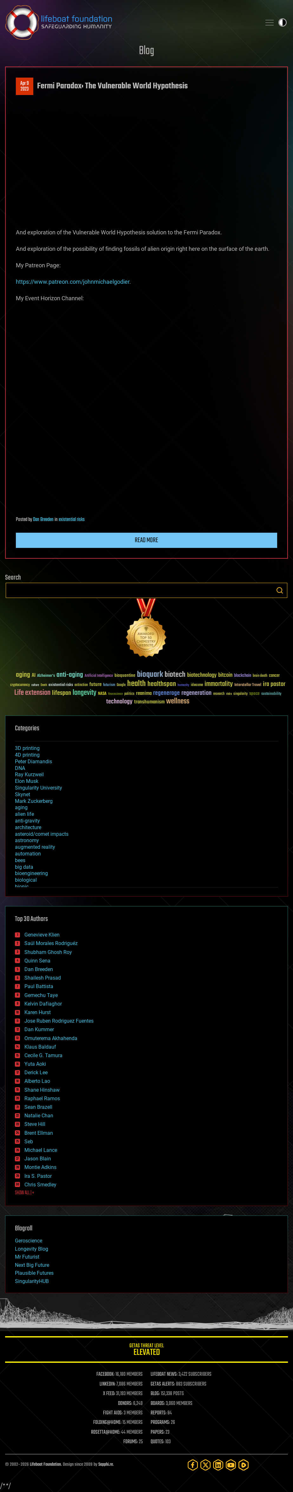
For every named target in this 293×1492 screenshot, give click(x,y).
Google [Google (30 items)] (121, 685)
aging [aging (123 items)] (23, 675)
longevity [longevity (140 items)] (84, 693)
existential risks (72, 520)
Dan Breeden (43, 520)
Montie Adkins (40, 1167)
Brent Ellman (38, 1133)
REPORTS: (158, 1413)
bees (20, 860)
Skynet (22, 794)
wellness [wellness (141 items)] (177, 701)
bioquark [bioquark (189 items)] (150, 674)
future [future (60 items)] (95, 685)
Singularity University (38, 788)
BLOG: (155, 1394)
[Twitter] (205, 1464)
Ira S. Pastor (38, 1176)
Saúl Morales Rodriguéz (51, 943)
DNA (20, 768)
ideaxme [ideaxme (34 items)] (197, 685)
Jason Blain (37, 1159)
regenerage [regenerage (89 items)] (166, 693)
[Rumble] (243, 1464)
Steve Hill (34, 1124)
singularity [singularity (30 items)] (240, 694)
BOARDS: (158, 1404)
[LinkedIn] (218, 1464)
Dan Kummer (39, 1029)
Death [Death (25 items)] (44, 685)
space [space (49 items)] (254, 693)
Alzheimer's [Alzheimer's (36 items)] (46, 676)
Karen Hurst (37, 1012)
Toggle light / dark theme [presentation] (282, 22)
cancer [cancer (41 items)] (274, 675)
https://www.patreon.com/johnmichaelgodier (72, 281)
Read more (146, 540)
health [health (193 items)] (136, 684)
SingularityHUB (32, 1281)
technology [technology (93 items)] (119, 702)
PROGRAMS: (160, 1423)
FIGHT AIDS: (113, 1413)
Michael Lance (40, 1150)
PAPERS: (158, 1432)
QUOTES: (157, 1442)
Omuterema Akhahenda (50, 1038)
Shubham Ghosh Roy (48, 952)
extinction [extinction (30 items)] (81, 685)
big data (24, 867)
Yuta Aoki (35, 1064)
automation (28, 854)
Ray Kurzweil (29, 774)
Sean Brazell (38, 1107)
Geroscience (28, 1241)
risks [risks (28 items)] (229, 694)
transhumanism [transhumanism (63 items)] (149, 702)
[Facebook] (193, 1464)
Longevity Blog (31, 1249)
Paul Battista (38, 986)
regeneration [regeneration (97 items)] (196, 693)
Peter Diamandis (33, 762)
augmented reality (35, 847)
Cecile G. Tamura (43, 1055)
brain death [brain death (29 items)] (260, 676)
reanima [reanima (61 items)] (144, 693)
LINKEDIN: (107, 1384)
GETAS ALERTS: (163, 1384)
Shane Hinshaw (42, 1090)
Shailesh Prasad (42, 978)
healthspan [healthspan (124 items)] (161, 684)
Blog (146, 51)
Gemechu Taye (41, 995)
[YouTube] (231, 1464)
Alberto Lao (37, 1081)
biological (26, 880)
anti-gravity (27, 821)
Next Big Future (32, 1265)
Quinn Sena (37, 961)
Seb (28, 1142)
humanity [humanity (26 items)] (183, 685)
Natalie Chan (38, 1116)
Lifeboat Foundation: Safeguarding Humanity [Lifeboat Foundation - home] (130, 22)
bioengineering (31, 873)
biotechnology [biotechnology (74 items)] (202, 675)
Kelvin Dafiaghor (43, 1004)
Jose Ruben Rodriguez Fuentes (59, 1021)
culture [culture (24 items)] (35, 685)
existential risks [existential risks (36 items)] (61, 685)
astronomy (27, 840)
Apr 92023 (24, 86)
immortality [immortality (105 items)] (219, 684)
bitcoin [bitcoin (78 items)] (225, 675)
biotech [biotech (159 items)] (175, 674)
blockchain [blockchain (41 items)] (242, 675)
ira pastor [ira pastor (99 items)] (274, 684)
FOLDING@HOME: (107, 1423)
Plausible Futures (34, 1273)
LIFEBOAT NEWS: (164, 1374)
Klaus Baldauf (40, 1047)
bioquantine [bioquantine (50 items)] (124, 675)
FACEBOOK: (105, 1374)
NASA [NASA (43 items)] (102, 693)
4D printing (27, 755)
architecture (28, 827)
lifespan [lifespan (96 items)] (61, 693)
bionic (22, 887)
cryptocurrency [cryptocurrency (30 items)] (20, 685)
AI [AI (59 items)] (34, 676)
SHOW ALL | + (24, 1193)
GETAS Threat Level (146, 1350)
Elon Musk (26, 781)
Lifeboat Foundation (45, 1464)
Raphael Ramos (42, 1098)
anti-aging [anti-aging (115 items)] (69, 675)
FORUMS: (130, 1442)
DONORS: (125, 1404)
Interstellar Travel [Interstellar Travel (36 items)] (247, 685)
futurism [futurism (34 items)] (109, 685)
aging (21, 807)
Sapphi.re (105, 1464)
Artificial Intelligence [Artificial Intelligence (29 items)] (99, 676)
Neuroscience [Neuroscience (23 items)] (115, 694)
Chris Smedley (40, 1185)
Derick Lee (36, 1073)
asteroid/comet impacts (41, 834)
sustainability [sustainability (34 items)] (271, 694)
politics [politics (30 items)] (129, 694)
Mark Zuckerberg (34, 801)
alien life (24, 814)
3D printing (27, 748)
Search (279, 590)
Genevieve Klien (42, 935)
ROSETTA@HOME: (105, 1432)
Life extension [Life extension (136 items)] (32, 693)
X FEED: (109, 1394)
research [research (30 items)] (219, 694)
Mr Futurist (27, 1257)
